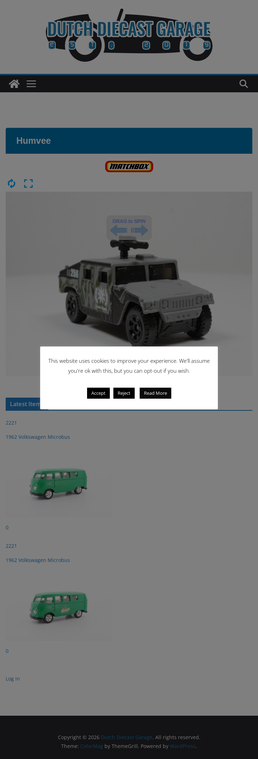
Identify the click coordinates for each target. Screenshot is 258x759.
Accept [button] (98, 393)
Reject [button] (124, 393)
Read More (155, 393)
